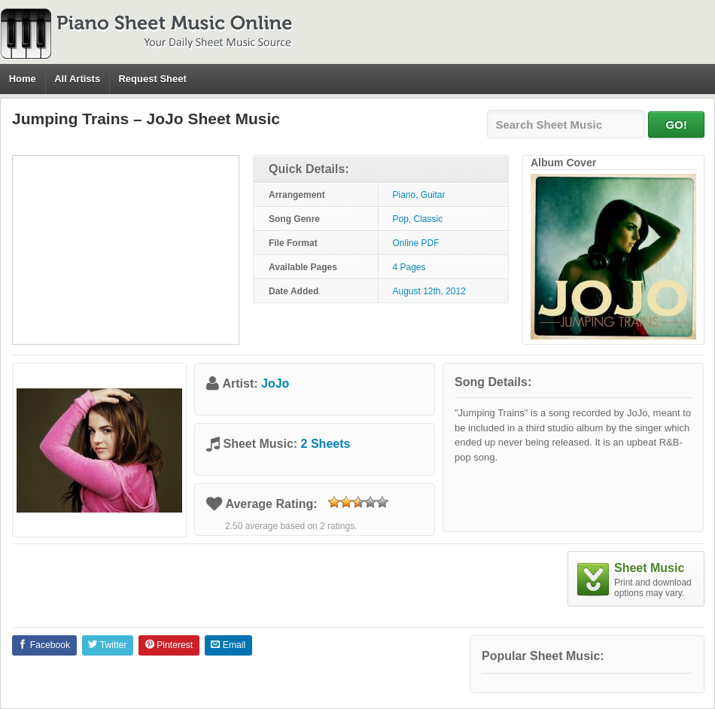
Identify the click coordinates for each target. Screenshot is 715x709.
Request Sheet (152, 78)
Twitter (107, 645)
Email (228, 645)
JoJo (275, 383)
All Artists (77, 78)
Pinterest (169, 645)
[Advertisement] (126, 250)
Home (22, 78)
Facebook (44, 645)
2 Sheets (326, 443)
